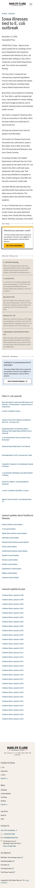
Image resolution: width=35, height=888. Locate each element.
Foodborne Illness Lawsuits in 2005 (12, 626)
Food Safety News (6, 868)
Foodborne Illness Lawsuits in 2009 (12, 644)
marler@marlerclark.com (11, 838)
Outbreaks (11, 14)
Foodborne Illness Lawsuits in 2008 (12, 639)
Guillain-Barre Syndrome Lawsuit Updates (14, 533)
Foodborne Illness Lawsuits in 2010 (12, 648)
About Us (3, 815)
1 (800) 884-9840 (9, 834)
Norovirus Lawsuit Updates (10, 560)
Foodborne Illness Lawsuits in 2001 (12, 608)
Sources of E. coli (9, 315)
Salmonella (4, 771)
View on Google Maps (9, 846)
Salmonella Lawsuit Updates (10, 538)
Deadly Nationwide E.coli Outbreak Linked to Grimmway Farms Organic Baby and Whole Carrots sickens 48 (17, 431)
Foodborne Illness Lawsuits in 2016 (12, 675)
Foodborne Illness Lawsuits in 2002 (12, 613)
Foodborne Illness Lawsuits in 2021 (12, 697)
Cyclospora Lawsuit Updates (10, 577)
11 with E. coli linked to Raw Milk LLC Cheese (15, 491)
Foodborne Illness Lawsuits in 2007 (12, 635)
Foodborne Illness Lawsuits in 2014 (12, 666)
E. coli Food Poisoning (10, 262)
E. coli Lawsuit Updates (9, 529)
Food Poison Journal (7, 872)
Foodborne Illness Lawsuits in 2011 (12, 653)
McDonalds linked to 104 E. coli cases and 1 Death (17, 455)
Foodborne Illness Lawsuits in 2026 (12, 719)
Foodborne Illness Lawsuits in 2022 (12, 701)
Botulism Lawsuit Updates (10, 564)
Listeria (3, 775)
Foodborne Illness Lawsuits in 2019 (12, 688)
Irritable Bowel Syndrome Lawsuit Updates (15, 551)
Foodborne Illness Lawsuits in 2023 (12, 706)
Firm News (4, 797)
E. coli (2, 767)
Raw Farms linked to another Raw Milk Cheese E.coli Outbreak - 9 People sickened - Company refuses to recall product (17, 404)
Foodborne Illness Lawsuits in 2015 (12, 670)
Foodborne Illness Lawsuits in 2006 (12, 630)
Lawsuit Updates (6, 793)
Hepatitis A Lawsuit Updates (10, 555)
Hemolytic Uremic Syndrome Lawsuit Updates (15, 542)
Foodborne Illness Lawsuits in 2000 (12, 604)
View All (3, 778)
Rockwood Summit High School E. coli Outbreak (16, 446)
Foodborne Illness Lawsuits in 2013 (12, 661)
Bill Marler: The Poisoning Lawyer (11, 857)
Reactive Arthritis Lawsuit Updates (12, 524)
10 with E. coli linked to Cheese (11, 411)
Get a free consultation (14, 246)
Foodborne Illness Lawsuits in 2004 (12, 622)
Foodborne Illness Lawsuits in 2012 (12, 657)
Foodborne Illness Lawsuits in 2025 (12, 714)
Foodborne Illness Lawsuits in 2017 (12, 679)
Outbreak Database (7, 861)
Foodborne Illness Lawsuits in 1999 (12, 600)
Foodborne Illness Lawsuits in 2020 (12, 692)
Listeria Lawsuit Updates (9, 547)
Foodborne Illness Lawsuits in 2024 (12, 710)
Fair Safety (4, 865)
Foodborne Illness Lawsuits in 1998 (12, 595)
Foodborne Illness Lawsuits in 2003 (12, 617)
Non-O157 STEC (9, 297)
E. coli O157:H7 (8, 278)
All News (4, 14)
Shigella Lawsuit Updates (9, 573)
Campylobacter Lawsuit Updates (11, 569)
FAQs (2, 819)
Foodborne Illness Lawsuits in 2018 (12, 683)
